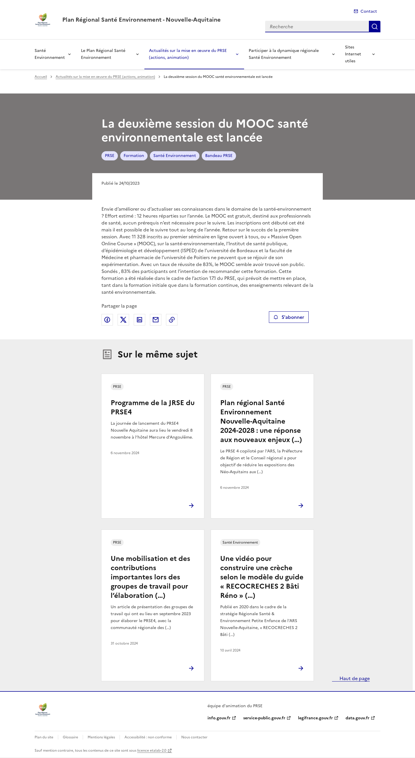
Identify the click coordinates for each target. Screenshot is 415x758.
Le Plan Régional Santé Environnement (103, 54)
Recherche (374, 26)
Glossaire (70, 737)
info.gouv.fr (219, 718)
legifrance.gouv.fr (315, 718)
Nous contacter (194, 737)
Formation (134, 156)
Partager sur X (123, 319)
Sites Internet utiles (353, 54)
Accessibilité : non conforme (148, 737)
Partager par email (155, 319)
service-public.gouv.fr (264, 718)
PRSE (109, 156)
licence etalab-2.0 (151, 750)
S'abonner (288, 317)
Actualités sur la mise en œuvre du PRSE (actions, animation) (188, 54)
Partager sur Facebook (107, 319)
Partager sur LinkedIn (139, 319)
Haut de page (354, 678)
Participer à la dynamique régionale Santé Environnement (284, 54)
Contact (369, 11)
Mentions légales (101, 737)
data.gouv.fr (357, 718)
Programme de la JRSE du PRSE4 (153, 407)
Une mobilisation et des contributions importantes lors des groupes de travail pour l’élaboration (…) (150, 577)
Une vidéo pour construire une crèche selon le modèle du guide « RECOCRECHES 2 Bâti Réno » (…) (261, 577)
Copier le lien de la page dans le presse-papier (172, 319)
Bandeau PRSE (219, 156)
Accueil (41, 76)
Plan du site (44, 737)
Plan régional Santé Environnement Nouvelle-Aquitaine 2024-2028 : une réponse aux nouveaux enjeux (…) (261, 421)
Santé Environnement (50, 54)
